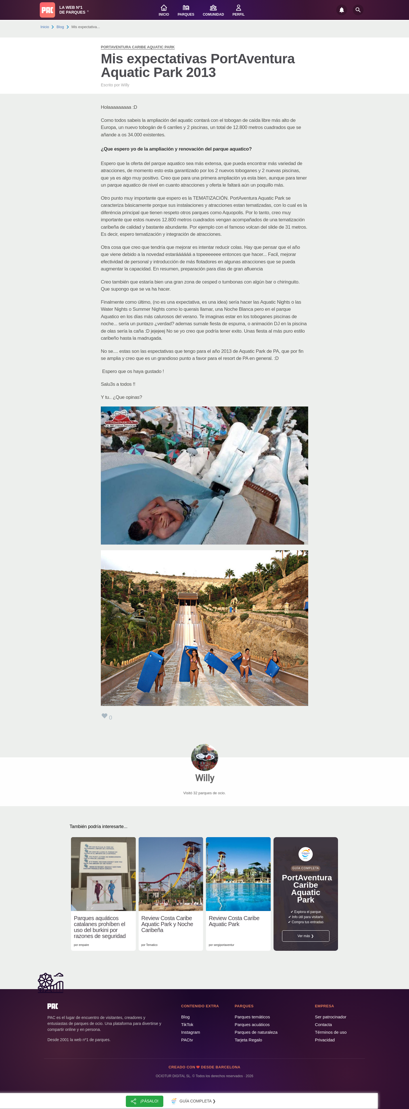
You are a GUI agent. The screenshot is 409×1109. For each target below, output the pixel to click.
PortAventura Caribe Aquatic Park (138, 47)
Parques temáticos (252, 1016)
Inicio (45, 27)
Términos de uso (331, 1032)
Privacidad (325, 1039)
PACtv (187, 1039)
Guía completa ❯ (192, 1101)
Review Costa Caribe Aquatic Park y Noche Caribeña (167, 924)
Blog (60, 27)
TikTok (187, 1024)
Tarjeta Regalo (248, 1039)
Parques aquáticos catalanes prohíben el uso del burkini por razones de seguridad (100, 927)
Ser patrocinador (331, 1016)
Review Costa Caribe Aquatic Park (234, 921)
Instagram (190, 1032)
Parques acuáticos (252, 1024)
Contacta (323, 1024)
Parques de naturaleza (256, 1032)
